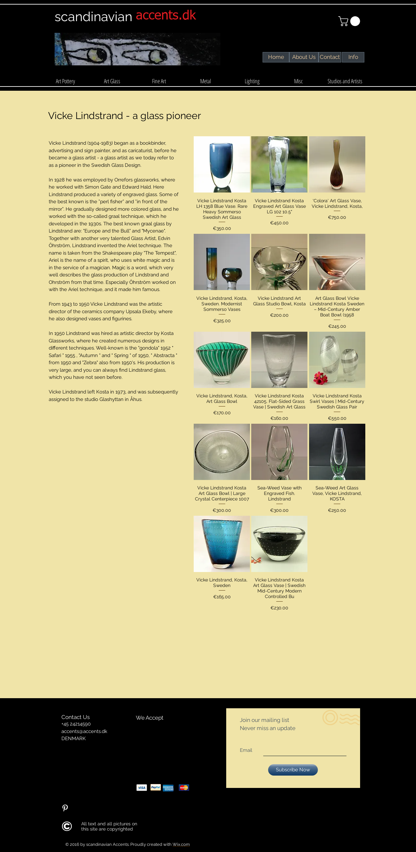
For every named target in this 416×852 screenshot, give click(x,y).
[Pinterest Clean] (65, 808)
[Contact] (329, 57)
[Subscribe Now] (293, 770)
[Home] (276, 57)
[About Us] (303, 57)
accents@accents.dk (84, 731)
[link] (350, 21)
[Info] (353, 57)
